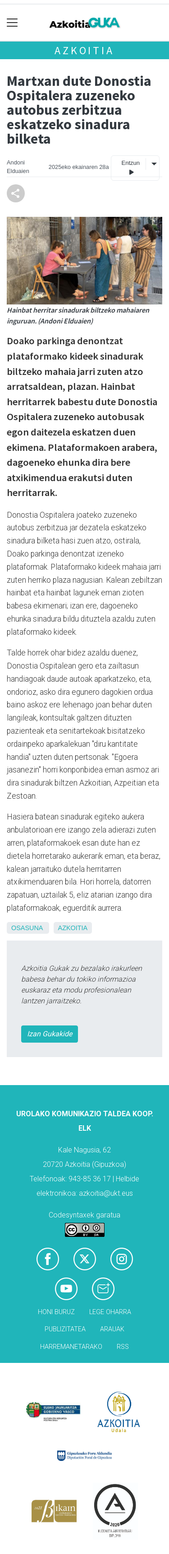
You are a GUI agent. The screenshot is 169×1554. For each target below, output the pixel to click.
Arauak (112, 1329)
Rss (123, 1347)
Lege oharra (110, 1312)
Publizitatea (65, 1329)
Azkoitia (84, 50)
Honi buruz (56, 1312)
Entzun (131, 167)
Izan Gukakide (49, 1034)
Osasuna (27, 927)
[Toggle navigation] (12, 23)
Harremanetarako (71, 1347)
